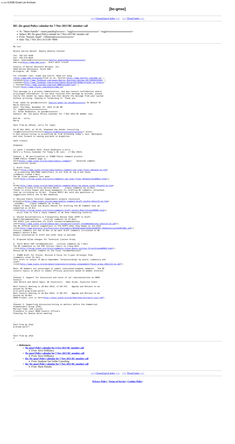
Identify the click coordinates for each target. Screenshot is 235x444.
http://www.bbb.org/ (34, 65)
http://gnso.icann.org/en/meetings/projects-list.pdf (73, 348)
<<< (93, 18)
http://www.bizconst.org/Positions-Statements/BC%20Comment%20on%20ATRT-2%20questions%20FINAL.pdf (75, 264)
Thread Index (133, 18)
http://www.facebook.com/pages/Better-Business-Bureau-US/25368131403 (63, 87)
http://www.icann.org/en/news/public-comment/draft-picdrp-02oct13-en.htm (66, 232)
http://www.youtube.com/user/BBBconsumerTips (50, 92)
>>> (118, 18)
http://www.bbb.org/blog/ (28, 84)
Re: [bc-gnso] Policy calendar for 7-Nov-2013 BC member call (56, 417)
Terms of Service (117, 440)
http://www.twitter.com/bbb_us (84, 84)
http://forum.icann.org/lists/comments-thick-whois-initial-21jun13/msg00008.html (66, 289)
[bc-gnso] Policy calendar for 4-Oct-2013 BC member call (54, 406)
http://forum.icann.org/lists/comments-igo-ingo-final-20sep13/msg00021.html (63, 205)
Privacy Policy (99, 440)
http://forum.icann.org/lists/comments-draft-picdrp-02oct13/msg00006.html (62, 243)
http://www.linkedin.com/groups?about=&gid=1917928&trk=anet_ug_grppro (63, 90)
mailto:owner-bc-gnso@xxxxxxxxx (67, 114)
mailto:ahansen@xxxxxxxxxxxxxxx (67, 63)
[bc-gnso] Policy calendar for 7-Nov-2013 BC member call (54, 412)
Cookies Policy (135, 440)
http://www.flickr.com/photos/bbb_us (41, 95)
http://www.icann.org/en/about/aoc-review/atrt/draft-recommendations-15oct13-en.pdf (68, 259)
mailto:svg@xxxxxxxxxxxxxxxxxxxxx (63, 149)
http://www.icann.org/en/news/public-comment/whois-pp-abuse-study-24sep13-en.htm (66, 213)
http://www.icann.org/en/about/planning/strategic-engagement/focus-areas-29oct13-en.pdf (70, 308)
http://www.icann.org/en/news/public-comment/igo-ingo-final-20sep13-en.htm (64, 195)
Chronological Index (105, 18)
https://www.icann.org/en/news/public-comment (45, 184)
